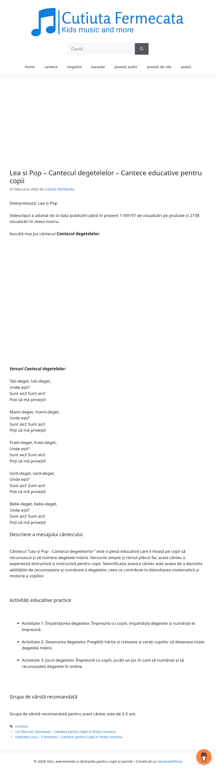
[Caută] (142, 49)
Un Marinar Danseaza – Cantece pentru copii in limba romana (65, 731)
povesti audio (126, 66)
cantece (50, 66)
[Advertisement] (108, 130)
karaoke (98, 66)
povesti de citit (159, 66)
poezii (186, 66)
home (30, 66)
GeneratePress (169, 761)
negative (74, 66)
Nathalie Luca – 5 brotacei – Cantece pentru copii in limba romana (68, 737)
